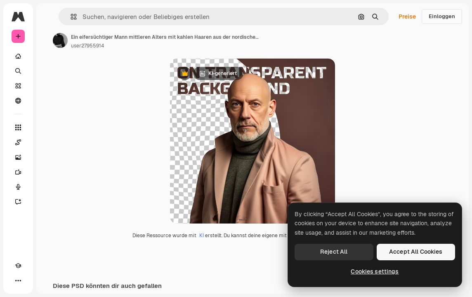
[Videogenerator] (18, 172)
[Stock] (18, 85)
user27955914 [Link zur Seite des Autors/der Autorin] (87, 45)
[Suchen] (18, 71)
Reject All (333, 251)
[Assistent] (18, 201)
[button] (70, 17)
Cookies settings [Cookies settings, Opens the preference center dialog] (375, 271)
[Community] (18, 100)
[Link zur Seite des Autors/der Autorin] (60, 40)
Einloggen (442, 16)
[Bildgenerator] (18, 157)
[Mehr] (18, 280)
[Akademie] (18, 265)
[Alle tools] (18, 127)
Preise (407, 16)
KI (201, 235)
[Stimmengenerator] (18, 186)
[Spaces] (18, 142)
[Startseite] (18, 56)
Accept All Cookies (416, 251)
